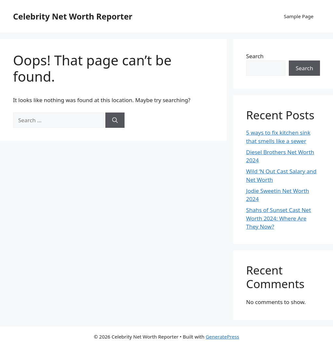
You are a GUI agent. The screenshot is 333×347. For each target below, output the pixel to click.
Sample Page (298, 16)
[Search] (115, 120)
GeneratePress (222, 336)
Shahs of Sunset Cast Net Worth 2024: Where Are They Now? (278, 218)
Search (255, 56)
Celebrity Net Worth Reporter (72, 16)
